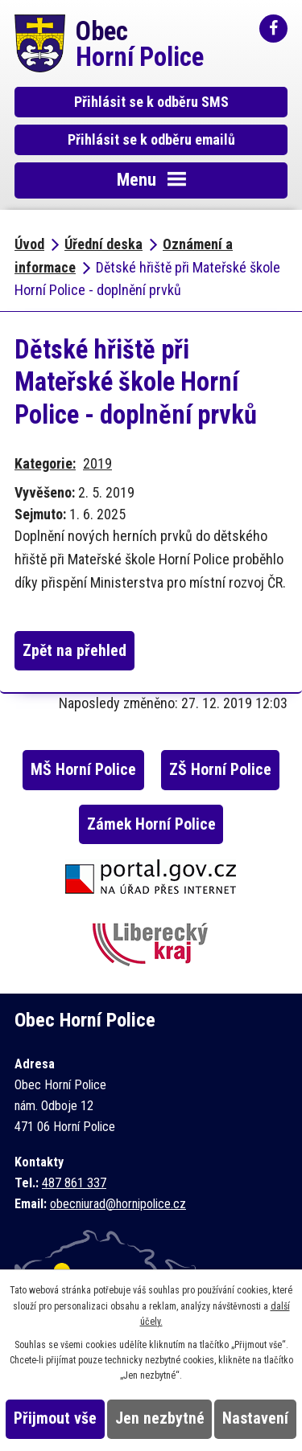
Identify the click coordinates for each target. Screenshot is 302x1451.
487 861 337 (74, 1183)
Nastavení (255, 1418)
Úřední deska (103, 244)
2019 (97, 463)
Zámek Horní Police (151, 824)
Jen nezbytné (160, 1418)
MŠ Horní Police (83, 769)
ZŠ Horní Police (220, 769)
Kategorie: (45, 463)
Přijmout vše (55, 1418)
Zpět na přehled (74, 650)
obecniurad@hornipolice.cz (118, 1203)
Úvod (29, 244)
